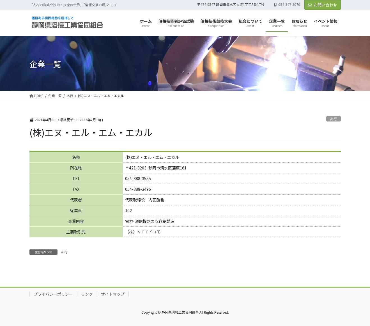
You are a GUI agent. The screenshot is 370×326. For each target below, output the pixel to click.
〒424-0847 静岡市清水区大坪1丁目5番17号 (230, 4)
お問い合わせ (322, 5)
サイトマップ (113, 294)
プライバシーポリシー (53, 294)
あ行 (333, 118)
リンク (87, 294)
